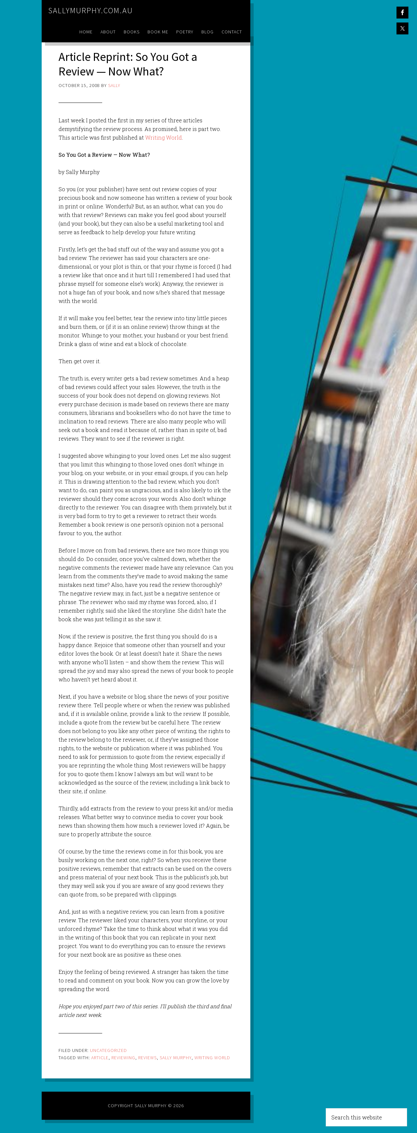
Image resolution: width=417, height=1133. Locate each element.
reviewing (123, 1058)
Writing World (163, 137)
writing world (212, 1058)
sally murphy (175, 1058)
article (99, 1058)
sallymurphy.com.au (90, 10)
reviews (147, 1058)
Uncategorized (108, 1050)
